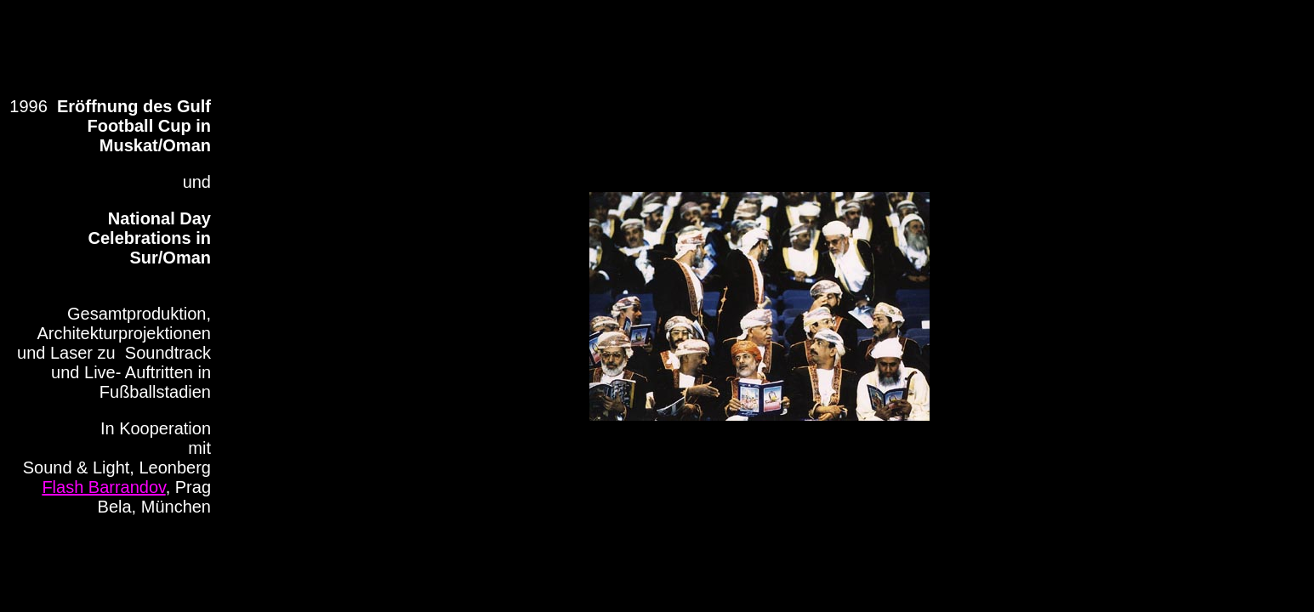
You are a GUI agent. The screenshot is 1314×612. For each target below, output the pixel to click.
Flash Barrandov (103, 487)
